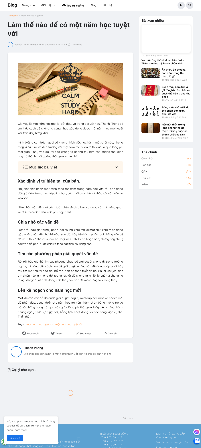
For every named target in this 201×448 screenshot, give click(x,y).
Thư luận (166, 178)
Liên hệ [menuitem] (107, 5)
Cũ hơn (127, 418)
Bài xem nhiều (152, 20)
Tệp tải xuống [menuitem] (73, 5)
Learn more (20, 430)
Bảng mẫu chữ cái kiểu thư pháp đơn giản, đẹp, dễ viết (175, 111)
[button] (181, 5)
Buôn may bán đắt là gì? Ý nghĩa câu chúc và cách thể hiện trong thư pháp (176, 92)
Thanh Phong (33, 348)
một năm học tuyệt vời (68, 324)
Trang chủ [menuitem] (28, 5)
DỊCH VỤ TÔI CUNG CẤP (170, 433)
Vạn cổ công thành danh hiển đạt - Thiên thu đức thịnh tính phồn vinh (162, 62)
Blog (12, 5)
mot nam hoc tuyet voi (32, 16)
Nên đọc (166, 165)
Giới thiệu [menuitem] (47, 5)
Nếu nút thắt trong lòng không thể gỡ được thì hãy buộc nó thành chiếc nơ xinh (175, 129)
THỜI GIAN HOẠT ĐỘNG (114, 433)
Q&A (166, 171)
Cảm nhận (166, 158)
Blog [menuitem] (93, 5)
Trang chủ (13, 16)
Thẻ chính (149, 152)
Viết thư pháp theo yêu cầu (172, 442)
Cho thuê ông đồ (166, 437)
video (166, 184)
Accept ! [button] (15, 438)
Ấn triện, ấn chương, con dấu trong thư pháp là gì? (174, 73)
